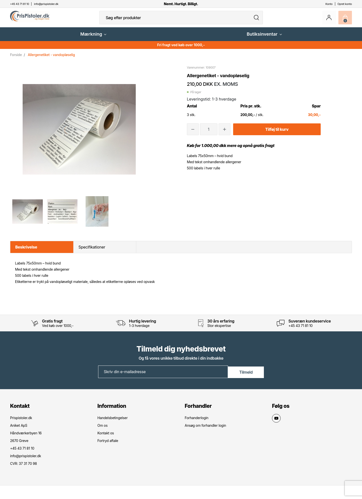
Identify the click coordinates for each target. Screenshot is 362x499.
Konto (328, 4)
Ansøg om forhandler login (205, 429)
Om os (102, 429)
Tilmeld (246, 375)
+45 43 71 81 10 (300, 329)
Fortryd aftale (107, 444)
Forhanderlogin (196, 421)
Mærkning (93, 38)
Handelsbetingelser (112, 421)
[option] (27, 215)
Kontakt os (105, 437)
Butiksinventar (264, 38)
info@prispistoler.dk (25, 459)
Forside (16, 59)
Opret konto (344, 4)
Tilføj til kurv (276, 133)
